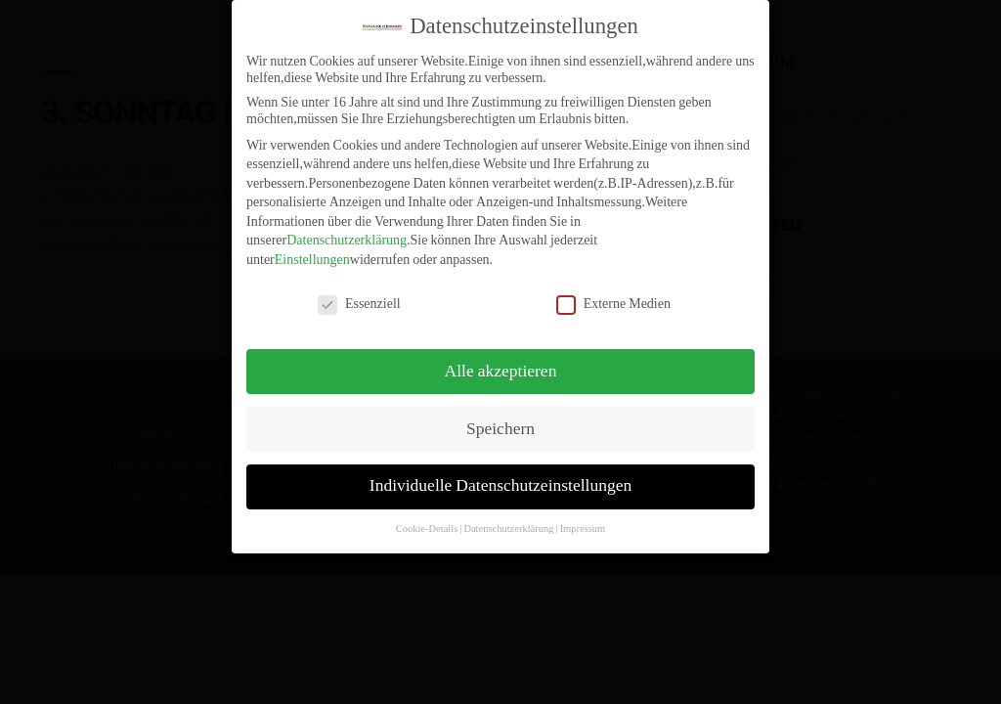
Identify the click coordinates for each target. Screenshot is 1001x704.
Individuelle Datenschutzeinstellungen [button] (500, 475)
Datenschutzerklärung (346, 229)
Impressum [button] (583, 517)
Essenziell (359, 292)
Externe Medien (613, 292)
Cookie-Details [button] (427, 517)
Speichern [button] (500, 417)
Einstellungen (312, 249)
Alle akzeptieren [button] (501, 360)
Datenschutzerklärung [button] (508, 517)
